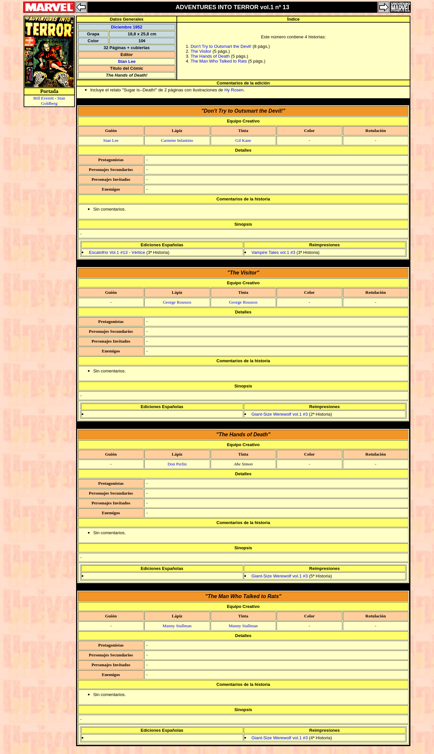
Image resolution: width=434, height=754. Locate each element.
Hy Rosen (234, 89)
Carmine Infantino (177, 140)
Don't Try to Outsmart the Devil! (221, 46)
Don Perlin (177, 464)
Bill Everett (43, 98)
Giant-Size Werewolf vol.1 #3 (280, 414)
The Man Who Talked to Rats (219, 61)
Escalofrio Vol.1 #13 (108, 252)
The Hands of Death (210, 56)
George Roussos (177, 302)
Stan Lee (126, 61)
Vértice (138, 252)
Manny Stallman (177, 625)
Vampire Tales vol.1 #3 (274, 252)
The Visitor (201, 51)
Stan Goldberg (53, 101)
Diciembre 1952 (126, 27)
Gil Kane (243, 140)
